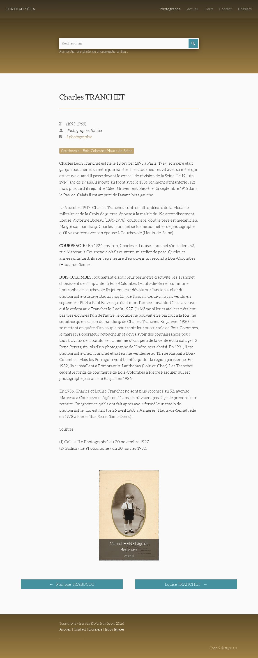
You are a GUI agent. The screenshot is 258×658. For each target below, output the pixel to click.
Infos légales (114, 629)
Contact (225, 9)
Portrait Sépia (20, 9)
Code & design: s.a (223, 648)
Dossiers (245, 9)
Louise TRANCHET (183, 584)
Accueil (192, 9)
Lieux (209, 9)
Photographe (170, 9)
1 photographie (79, 137)
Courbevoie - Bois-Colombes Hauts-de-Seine (96, 151)
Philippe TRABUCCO (74, 584)
